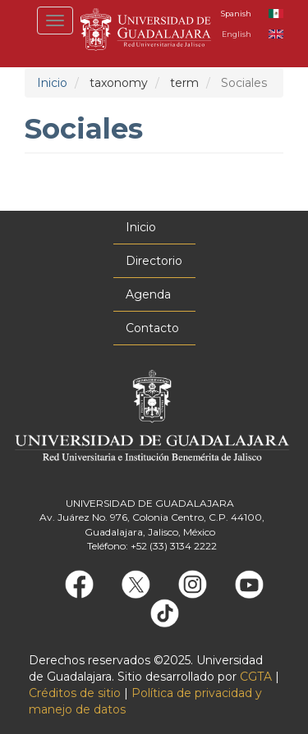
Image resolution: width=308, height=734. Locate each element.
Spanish (236, 13)
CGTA (256, 676)
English (236, 34)
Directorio (154, 260)
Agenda (148, 294)
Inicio (52, 82)
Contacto (152, 328)
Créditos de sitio (75, 693)
